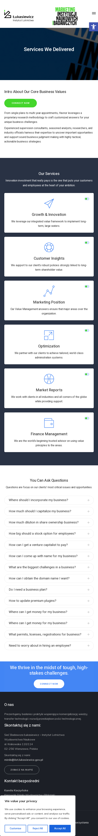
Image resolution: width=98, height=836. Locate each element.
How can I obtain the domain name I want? (39, 578)
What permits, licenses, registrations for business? (45, 634)
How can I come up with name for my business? (43, 556)
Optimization (49, 346)
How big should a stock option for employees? (42, 533)
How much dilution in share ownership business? (43, 522)
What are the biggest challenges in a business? (42, 567)
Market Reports (49, 390)
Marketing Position (49, 302)
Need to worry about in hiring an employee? (40, 645)
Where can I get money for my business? (38, 612)
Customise (15, 828)
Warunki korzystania (76, 822)
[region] (37, 815)
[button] (93, 26)
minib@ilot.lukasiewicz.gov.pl (23, 759)
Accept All (60, 828)
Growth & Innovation (49, 214)
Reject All (38, 828)
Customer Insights (49, 258)
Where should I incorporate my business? (38, 500)
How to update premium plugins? (32, 600)
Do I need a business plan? (28, 589)
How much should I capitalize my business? (40, 511)
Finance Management (49, 434)
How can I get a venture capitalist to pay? (38, 544)
